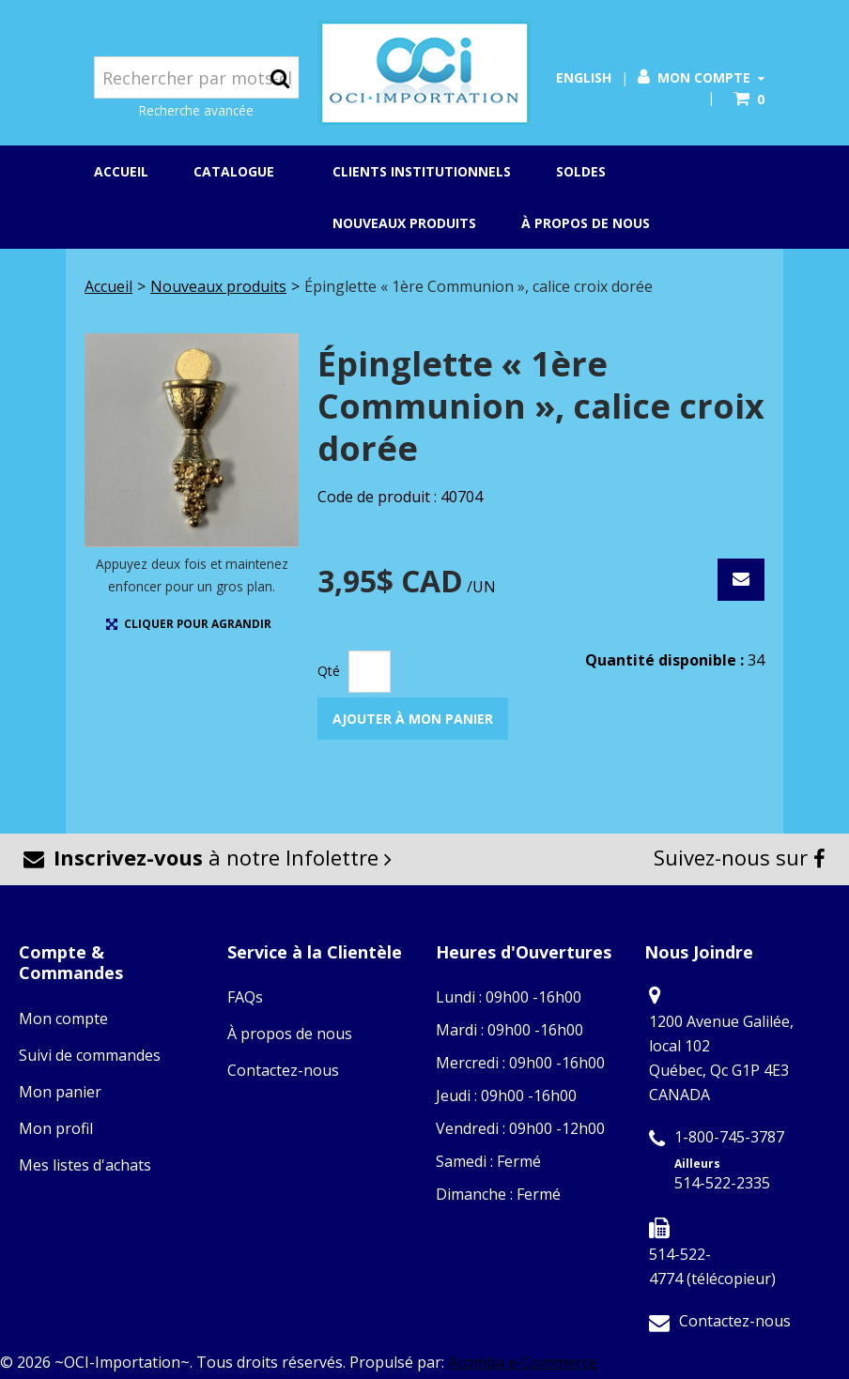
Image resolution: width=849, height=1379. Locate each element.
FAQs (245, 997)
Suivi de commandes (90, 1055)
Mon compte (701, 77)
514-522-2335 (722, 1182)
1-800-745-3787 (729, 1136)
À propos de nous (585, 223)
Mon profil (56, 1128)
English (583, 77)
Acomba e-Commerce (522, 1362)
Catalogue (240, 172)
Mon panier (60, 1091)
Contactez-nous (283, 1070)
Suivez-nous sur (740, 857)
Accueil (121, 171)
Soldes (581, 171)
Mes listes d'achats (85, 1165)
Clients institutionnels (421, 171)
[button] (748, 99)
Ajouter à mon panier (412, 719)
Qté (328, 671)
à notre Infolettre (207, 857)
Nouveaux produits (404, 223)
